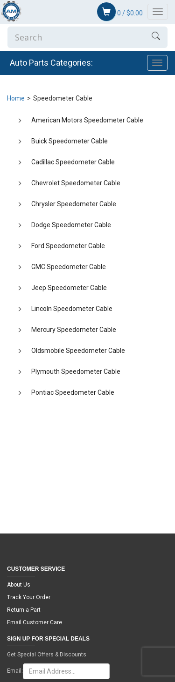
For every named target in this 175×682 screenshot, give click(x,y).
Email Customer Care (34, 622)
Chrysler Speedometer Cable (73, 204)
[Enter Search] (75, 37)
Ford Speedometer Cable (68, 246)
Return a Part (24, 610)
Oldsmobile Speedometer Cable (78, 350)
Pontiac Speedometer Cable (72, 392)
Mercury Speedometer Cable (73, 329)
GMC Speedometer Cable (68, 266)
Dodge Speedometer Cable (71, 225)
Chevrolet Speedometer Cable (75, 183)
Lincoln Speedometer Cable (71, 308)
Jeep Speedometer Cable (69, 287)
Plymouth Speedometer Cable (75, 371)
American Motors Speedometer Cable (87, 120)
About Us (18, 584)
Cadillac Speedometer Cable (73, 162)
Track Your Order (28, 597)
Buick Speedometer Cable (69, 141)
